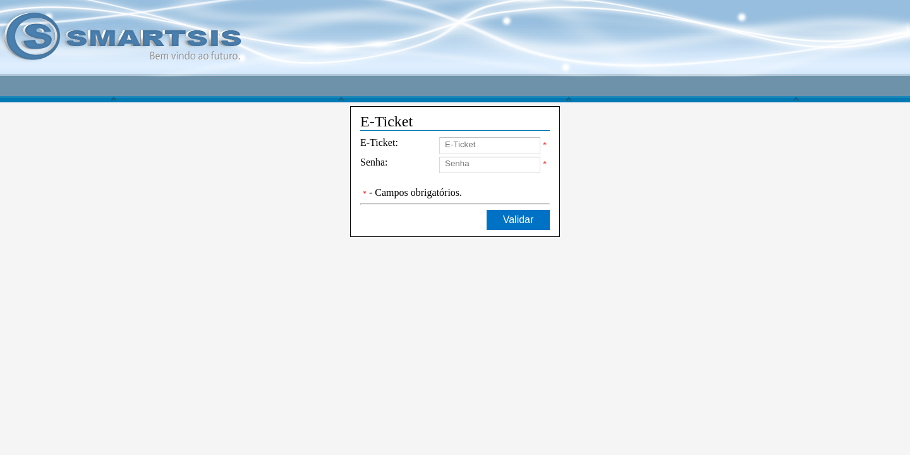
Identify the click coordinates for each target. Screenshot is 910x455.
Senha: (374, 162)
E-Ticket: (379, 142)
